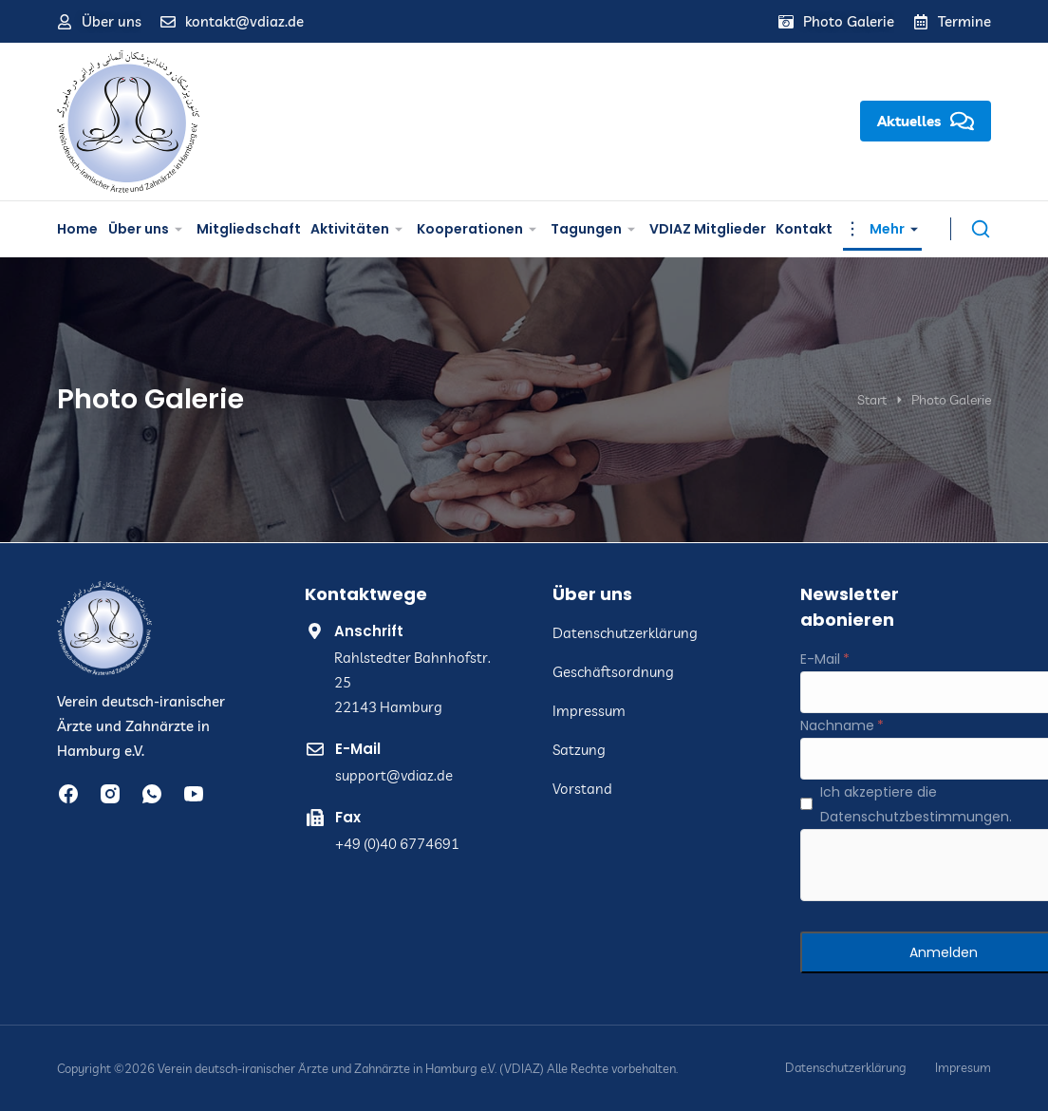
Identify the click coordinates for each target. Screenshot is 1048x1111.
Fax (348, 817)
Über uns (111, 21)
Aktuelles (925, 121)
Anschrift (368, 631)
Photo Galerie (848, 21)
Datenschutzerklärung (846, 1068)
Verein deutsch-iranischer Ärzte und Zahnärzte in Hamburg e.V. (141, 726)
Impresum (963, 1068)
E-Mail (358, 749)
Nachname (837, 725)
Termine (964, 21)
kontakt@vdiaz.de (244, 21)
